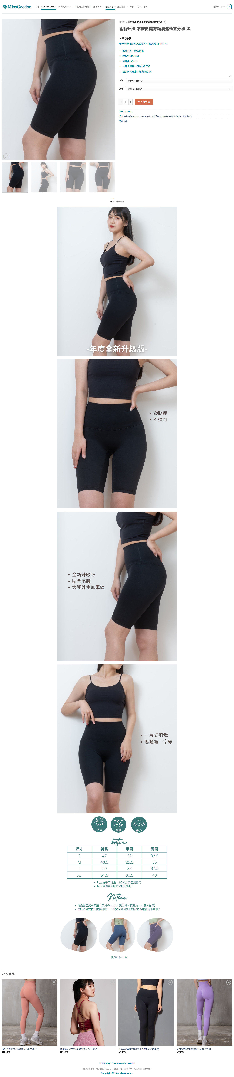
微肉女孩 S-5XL (66, 6)
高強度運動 (187, 116)
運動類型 (122, 6)
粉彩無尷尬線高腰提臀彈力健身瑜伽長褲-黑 (138, 1049)
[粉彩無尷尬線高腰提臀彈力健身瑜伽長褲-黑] (146, 1012)
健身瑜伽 (155, 116)
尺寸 (121, 89)
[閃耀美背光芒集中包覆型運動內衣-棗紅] (88, 1012)
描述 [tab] (112, 201)
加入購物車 (144, 102)
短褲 (171, 116)
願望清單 (128, 1068)
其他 (133, 6)
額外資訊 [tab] (120, 201)
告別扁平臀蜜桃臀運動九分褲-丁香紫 (194, 1049)
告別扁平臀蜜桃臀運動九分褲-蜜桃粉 (19, 1049)
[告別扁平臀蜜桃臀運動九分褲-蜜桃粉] (29, 1012)
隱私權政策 (117, 1068)
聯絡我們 (147, 1068)
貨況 (121, 80)
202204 (136, 116)
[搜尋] (38, 7)
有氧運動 (128, 116)
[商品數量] (126, 102)
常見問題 (137, 1068)
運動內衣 (98, 6)
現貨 (126, 120)
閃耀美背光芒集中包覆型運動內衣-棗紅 (78, 1049)
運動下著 (110, 6)
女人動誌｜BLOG (103, 1068)
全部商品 (164, 116)
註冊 (140, 6)
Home (122, 22)
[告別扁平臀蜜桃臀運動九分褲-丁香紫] (204, 1012)
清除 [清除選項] (230, 76)
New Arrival (48, 6)
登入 (146, 6)
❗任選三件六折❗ (83, 6)
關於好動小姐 (88, 1068)
